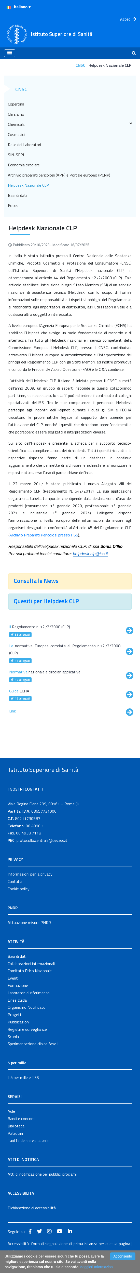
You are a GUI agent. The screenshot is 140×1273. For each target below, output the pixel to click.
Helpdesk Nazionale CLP (28, 185)
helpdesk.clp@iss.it (90, 554)
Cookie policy (19, 900)
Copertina (16, 104)
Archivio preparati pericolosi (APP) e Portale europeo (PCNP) (59, 175)
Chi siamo (16, 114)
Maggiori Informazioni (96, 1267)
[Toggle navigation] (9, 53)
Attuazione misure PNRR (29, 934)
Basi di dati (17, 195)
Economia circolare (24, 165)
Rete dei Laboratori (24, 145)
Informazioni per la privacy (30, 886)
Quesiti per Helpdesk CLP (47, 600)
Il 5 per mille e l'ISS (23, 1089)
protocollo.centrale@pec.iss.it (42, 852)
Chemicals (70, 124)
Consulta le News (37, 580)
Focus (13, 205)
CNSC (80, 65)
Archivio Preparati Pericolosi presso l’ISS (43, 535)
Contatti (15, 893)
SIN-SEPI (16, 155)
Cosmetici (16, 134)
